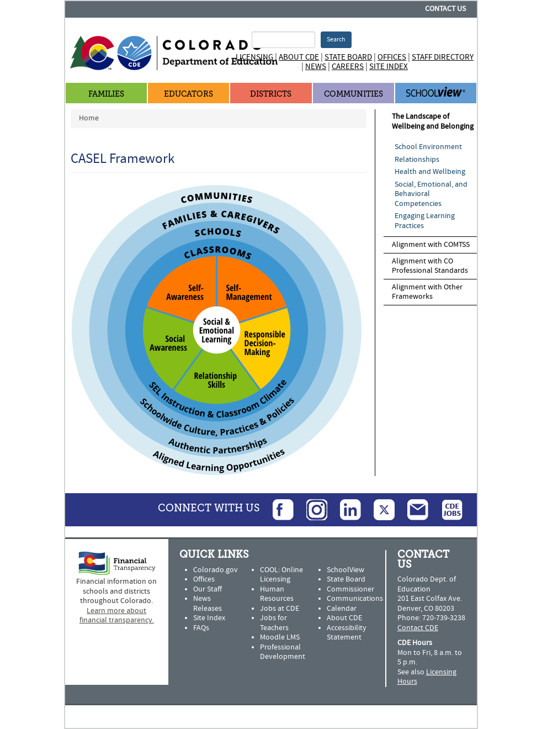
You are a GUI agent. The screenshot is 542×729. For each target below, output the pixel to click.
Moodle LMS (280, 637)
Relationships (417, 160)
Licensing (254, 57)
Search (336, 39)
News (315, 66)
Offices (392, 57)
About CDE (299, 57)
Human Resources (277, 594)
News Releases (207, 604)
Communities (353, 94)
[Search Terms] (283, 39)
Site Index (388, 66)
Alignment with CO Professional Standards (430, 266)
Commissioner (350, 589)
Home (89, 118)
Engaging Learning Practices (425, 221)
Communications (355, 599)
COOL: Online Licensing (281, 575)
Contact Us (445, 9)
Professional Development (282, 652)
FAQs (201, 628)
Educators (188, 94)
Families (106, 94)
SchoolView (345, 570)
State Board (348, 57)
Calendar (342, 609)
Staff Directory (443, 57)
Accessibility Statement (346, 633)
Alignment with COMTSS (431, 245)
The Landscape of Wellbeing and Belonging (433, 121)
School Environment (428, 147)
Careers (348, 66)
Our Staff (207, 589)
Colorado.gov (215, 570)
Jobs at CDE (279, 609)
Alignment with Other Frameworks (427, 292)
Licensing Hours (426, 677)
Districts (270, 94)
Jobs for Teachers (274, 623)
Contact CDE (417, 628)
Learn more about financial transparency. (116, 616)
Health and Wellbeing (430, 172)
